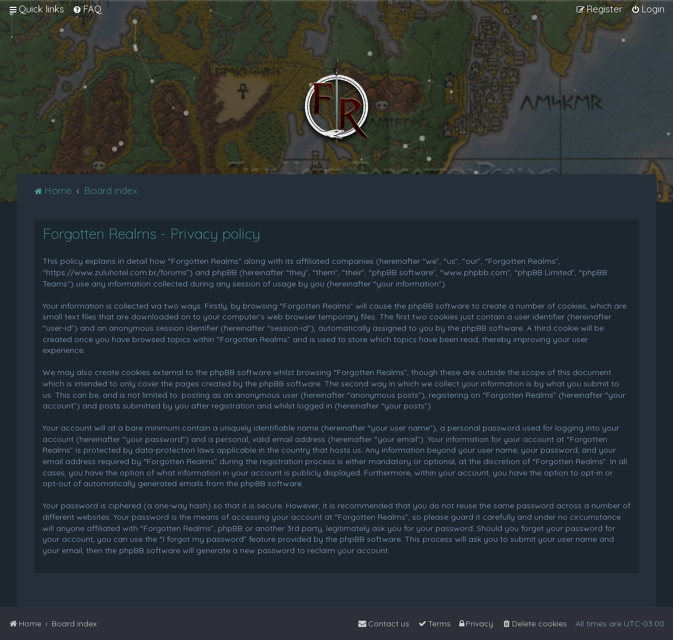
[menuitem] (87, 9)
